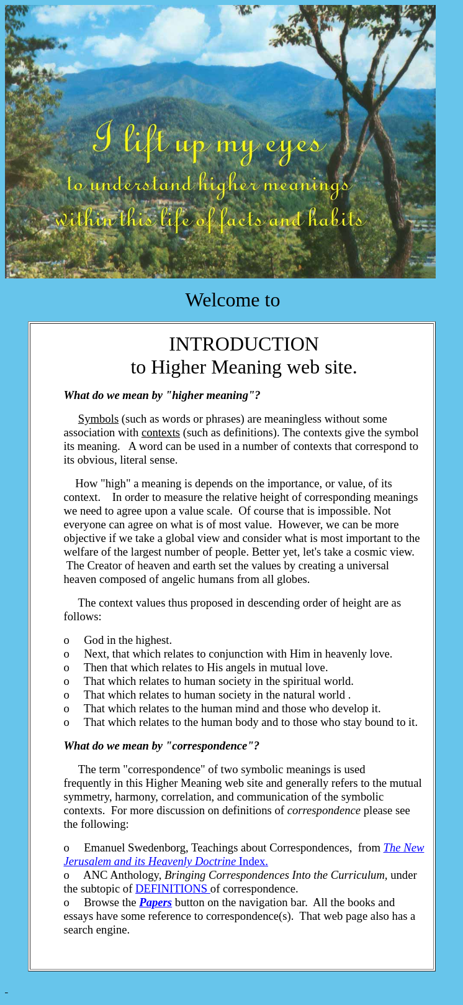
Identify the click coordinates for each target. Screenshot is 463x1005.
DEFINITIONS (172, 888)
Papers (155, 902)
